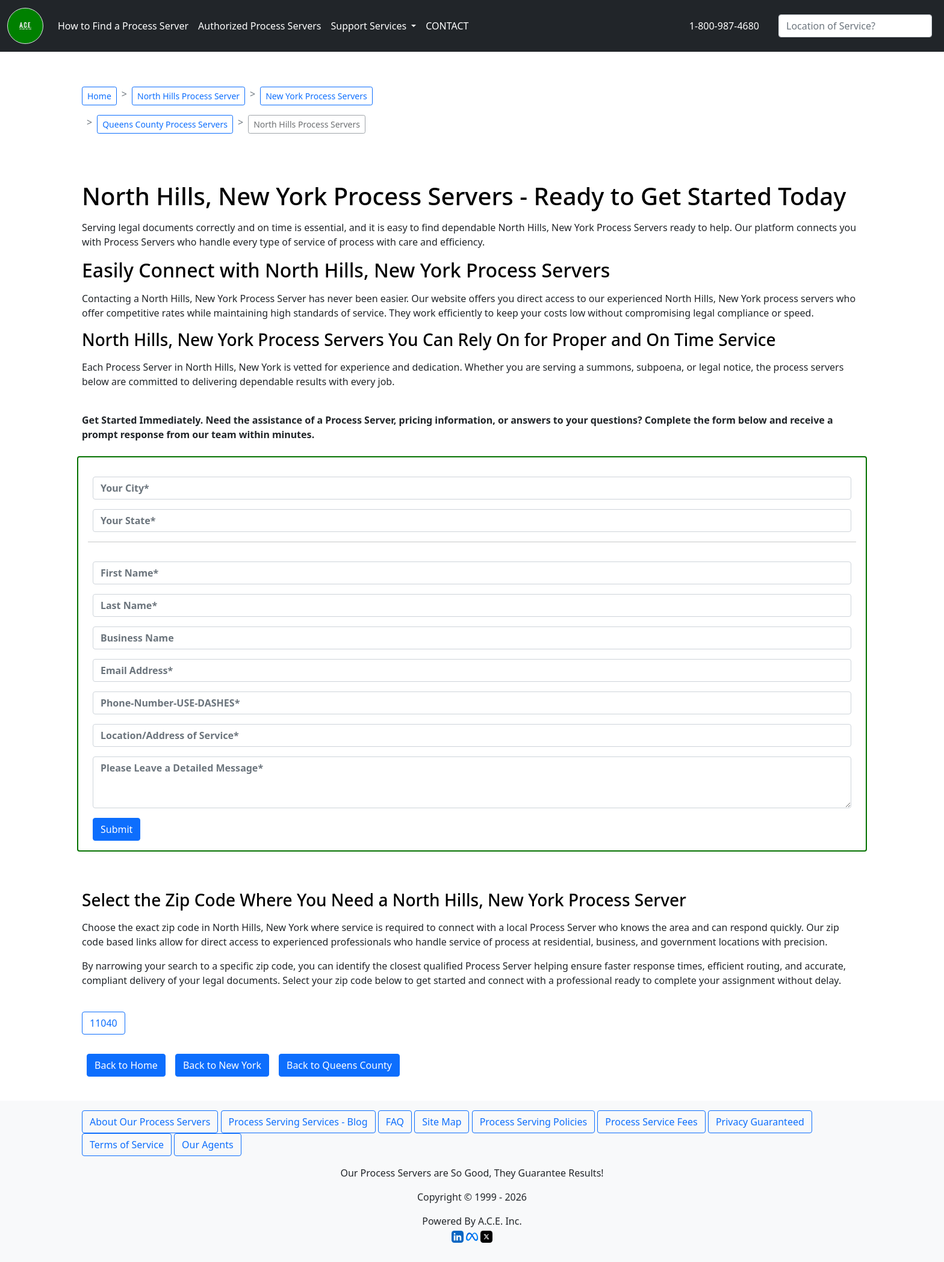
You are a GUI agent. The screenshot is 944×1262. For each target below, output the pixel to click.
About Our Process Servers (150, 1121)
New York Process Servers (316, 96)
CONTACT (447, 25)
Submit (116, 829)
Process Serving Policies (534, 1121)
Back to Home (126, 1065)
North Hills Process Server (188, 96)
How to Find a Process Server (123, 25)
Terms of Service (127, 1144)
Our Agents (208, 1144)
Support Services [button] (370, 25)
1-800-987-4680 (724, 25)
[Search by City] (855, 25)
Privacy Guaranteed (760, 1121)
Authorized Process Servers (259, 25)
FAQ (395, 1121)
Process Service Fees (651, 1121)
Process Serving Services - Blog (298, 1121)
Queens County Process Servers (165, 124)
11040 (103, 1023)
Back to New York (222, 1065)
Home (99, 96)
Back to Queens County (339, 1065)
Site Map (441, 1121)
